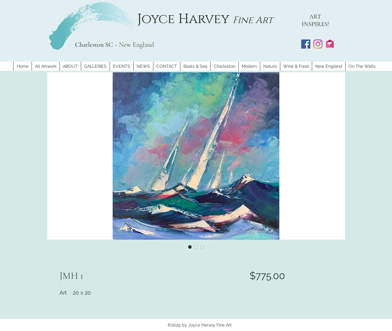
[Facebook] (305, 44)
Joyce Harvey (185, 19)
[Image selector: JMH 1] (190, 247)
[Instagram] (317, 44)
